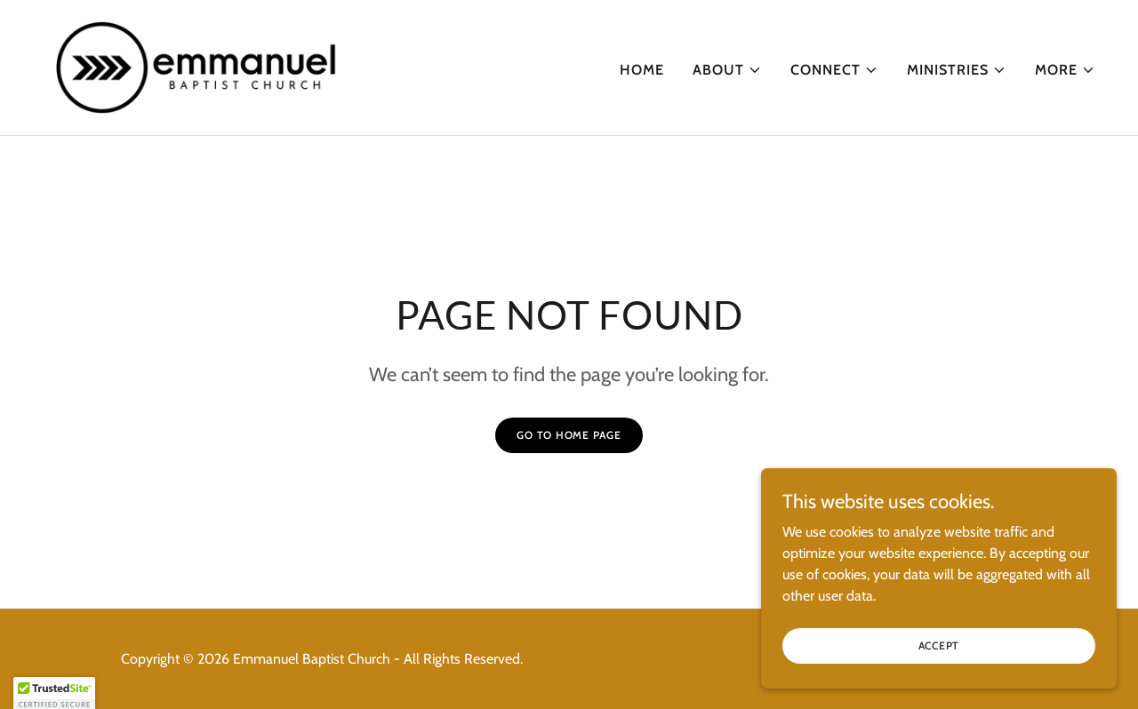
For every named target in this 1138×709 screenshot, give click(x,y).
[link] (197, 66)
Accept (939, 658)
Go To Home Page (569, 435)
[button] (727, 70)
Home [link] (642, 69)
